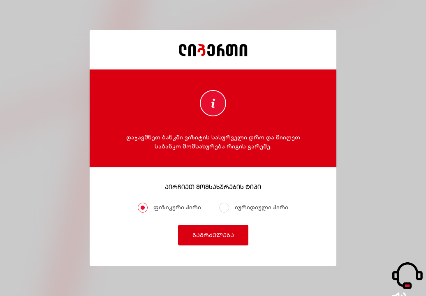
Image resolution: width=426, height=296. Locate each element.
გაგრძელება (213, 235)
